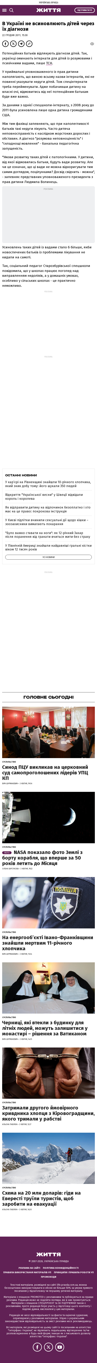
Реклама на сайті (29, 1268)
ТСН (49, 63)
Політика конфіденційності (61, 1268)
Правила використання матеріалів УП (27, 1272)
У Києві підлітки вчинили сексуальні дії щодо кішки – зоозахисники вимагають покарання (46, 522)
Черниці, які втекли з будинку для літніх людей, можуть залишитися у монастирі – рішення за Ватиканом (45, 1028)
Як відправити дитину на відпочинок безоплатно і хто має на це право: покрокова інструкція (48, 509)
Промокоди (48, 1277)
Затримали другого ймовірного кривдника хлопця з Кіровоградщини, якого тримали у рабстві (48, 1113)
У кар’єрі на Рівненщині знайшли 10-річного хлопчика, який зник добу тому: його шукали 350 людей (48, 484)
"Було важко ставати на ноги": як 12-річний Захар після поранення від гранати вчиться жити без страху (47, 535)
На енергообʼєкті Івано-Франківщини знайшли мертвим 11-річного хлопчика (47, 942)
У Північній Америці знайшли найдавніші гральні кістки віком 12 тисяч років (48, 548)
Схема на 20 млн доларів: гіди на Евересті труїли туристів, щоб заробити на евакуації (41, 1198)
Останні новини (21, 475)
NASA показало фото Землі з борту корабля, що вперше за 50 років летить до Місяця (42, 857)
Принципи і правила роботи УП (74, 1272)
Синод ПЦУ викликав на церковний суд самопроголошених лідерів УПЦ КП (45, 772)
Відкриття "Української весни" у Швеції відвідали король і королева (44, 497)
